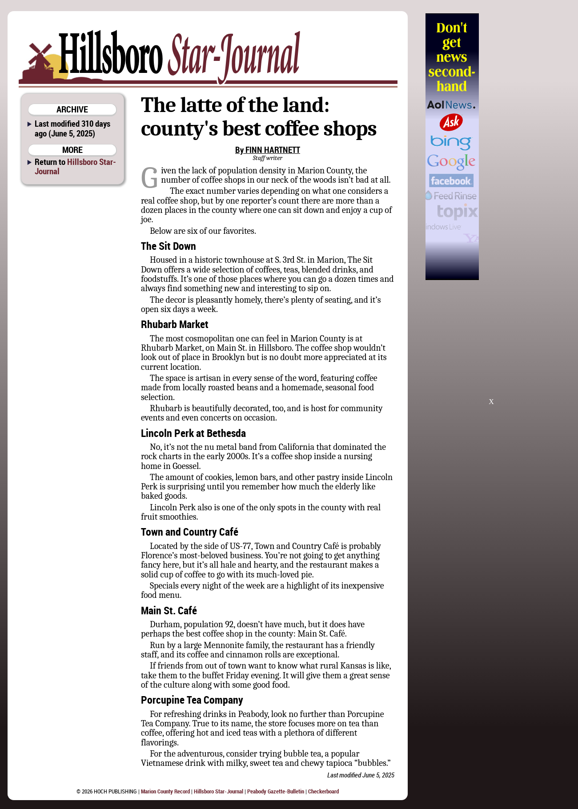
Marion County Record (165, 791)
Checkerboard (323, 791)
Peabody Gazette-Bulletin (275, 791)
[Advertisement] (524, 146)
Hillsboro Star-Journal (75, 166)
